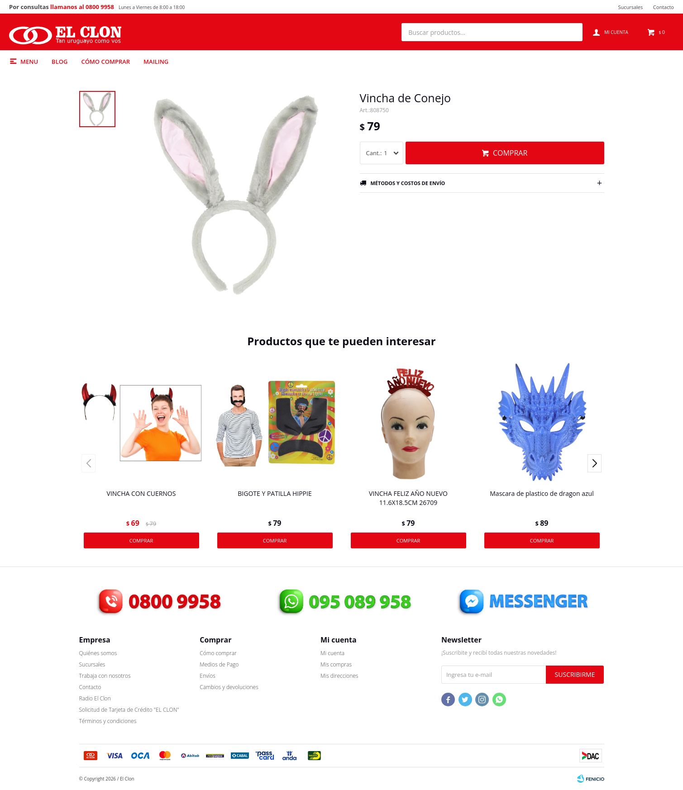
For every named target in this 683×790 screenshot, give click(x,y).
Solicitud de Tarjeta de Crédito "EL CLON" (129, 710)
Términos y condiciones (108, 721)
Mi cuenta (332, 653)
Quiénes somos (98, 653)
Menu (29, 61)
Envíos (207, 676)
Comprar (510, 153)
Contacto (663, 7)
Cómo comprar (105, 61)
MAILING (155, 61)
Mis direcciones (339, 676)
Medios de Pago (219, 664)
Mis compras (336, 664)
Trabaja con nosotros (105, 676)
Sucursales (630, 7)
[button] (571, 32)
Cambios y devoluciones (229, 687)
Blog (59, 61)
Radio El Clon (95, 698)
